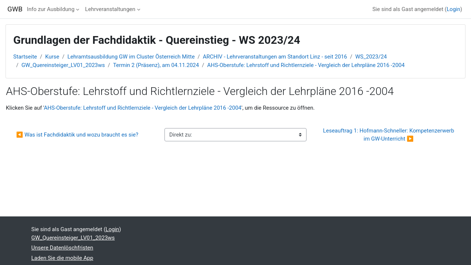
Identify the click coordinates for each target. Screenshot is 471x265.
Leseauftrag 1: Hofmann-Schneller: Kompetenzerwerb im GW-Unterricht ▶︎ (389, 134)
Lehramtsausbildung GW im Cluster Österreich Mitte (131, 56)
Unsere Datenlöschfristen (62, 247)
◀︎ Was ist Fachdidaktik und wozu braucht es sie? (77, 134)
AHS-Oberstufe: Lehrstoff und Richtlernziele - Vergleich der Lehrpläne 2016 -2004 (306, 65)
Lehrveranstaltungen (110, 9)
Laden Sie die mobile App (62, 258)
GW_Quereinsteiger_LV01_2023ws (63, 65)
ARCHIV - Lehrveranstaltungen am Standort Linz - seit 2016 (275, 56)
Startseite (25, 56)
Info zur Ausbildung (50, 9)
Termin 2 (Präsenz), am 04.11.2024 (156, 65)
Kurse (52, 56)
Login (453, 9)
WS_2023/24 (371, 56)
